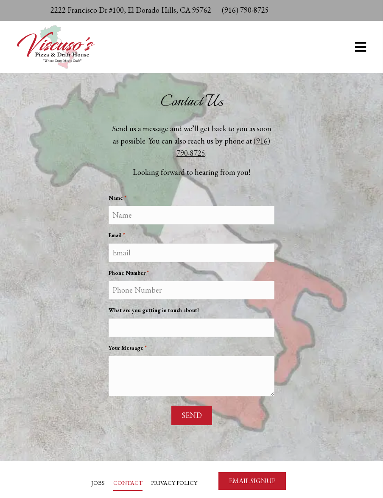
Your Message (128, 353)
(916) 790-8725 (245, 10)
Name (117, 203)
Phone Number (129, 278)
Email (117, 240)
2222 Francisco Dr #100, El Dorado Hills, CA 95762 (130, 10)
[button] (252, 481)
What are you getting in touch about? (154, 314)
